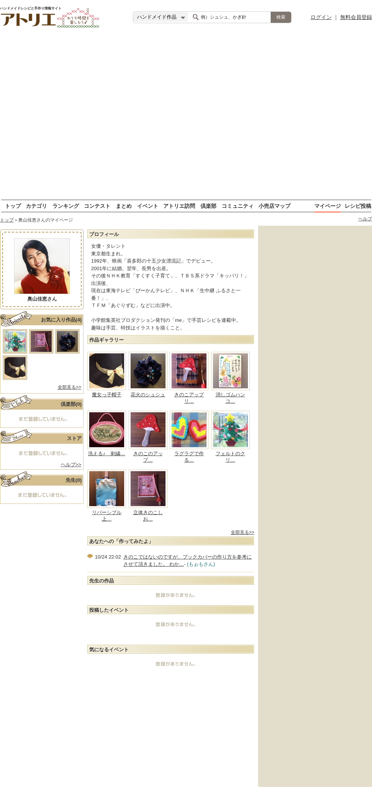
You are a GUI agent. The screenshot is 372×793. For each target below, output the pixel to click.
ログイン (321, 17)
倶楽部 (208, 205)
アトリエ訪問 (179, 205)
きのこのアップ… (148, 457)
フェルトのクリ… (230, 457)
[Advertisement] (82, 116)
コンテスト (97, 205)
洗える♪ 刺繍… (106, 453)
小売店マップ (274, 205)
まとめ (124, 205)
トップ (13, 205)
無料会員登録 (356, 17)
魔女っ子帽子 (106, 394)
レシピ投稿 (358, 205)
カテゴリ (36, 205)
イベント (147, 205)
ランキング (65, 205)
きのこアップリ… (189, 398)
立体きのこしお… (148, 516)
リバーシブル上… (106, 516)
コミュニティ (238, 205)
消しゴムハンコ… (230, 398)
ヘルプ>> (71, 464)
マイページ (327, 205)
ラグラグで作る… (189, 457)
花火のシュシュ (148, 394)
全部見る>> (69, 387)
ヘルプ (365, 219)
